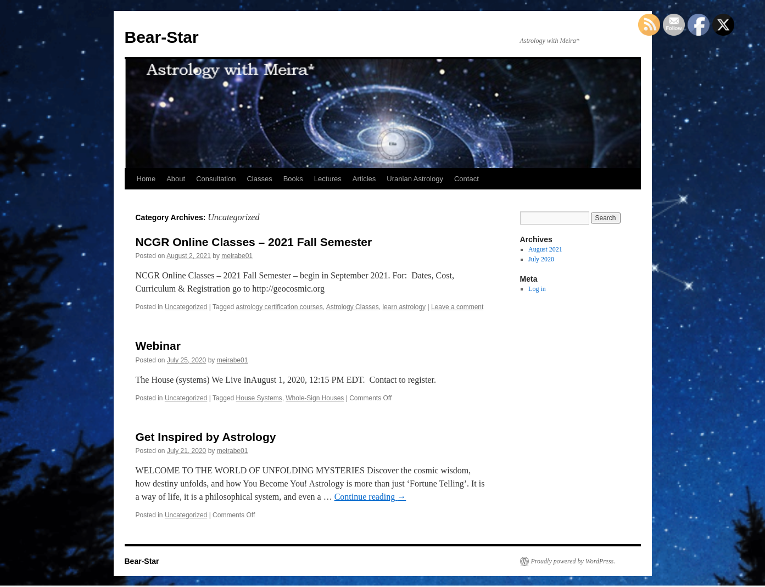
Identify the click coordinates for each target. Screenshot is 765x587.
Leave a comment (457, 307)
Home (146, 179)
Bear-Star (162, 37)
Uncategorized (186, 307)
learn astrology (404, 307)
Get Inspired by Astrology (206, 437)
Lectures (328, 179)
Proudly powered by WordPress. (573, 561)
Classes (259, 179)
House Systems (259, 398)
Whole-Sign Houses (315, 398)
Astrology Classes (352, 307)
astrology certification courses (279, 307)
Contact (466, 179)
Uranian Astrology (415, 179)
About (175, 179)
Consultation (216, 179)
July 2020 (541, 259)
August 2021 (545, 249)
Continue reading (370, 496)
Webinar (158, 345)
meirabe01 (237, 256)
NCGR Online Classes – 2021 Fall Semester (254, 242)
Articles (364, 179)
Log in (537, 289)
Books (293, 179)
